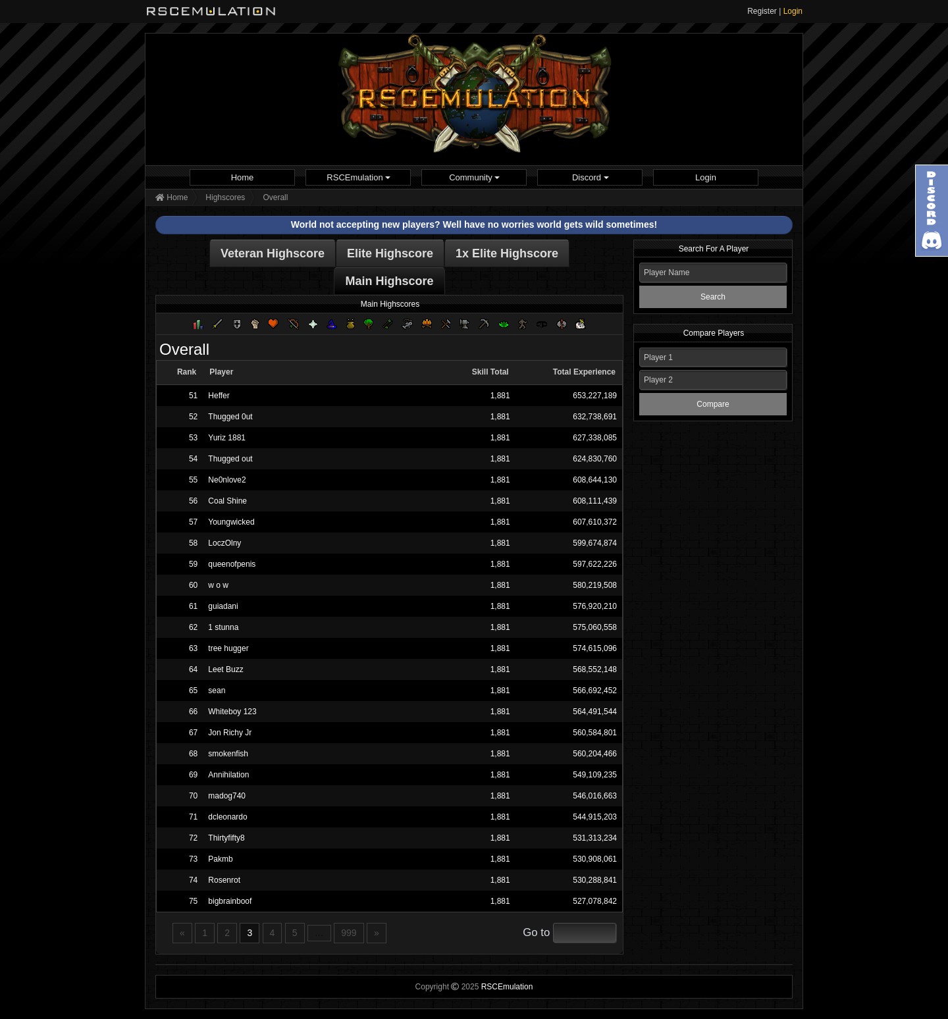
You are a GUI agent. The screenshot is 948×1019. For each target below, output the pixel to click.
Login (793, 11)
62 (193, 627)
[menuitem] (242, 177)
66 (193, 711)
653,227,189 (595, 395)
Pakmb (220, 859)
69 (193, 774)
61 (193, 606)
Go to (536, 932)
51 (193, 395)
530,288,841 (595, 880)
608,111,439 (595, 501)
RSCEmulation (358, 177)
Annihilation (228, 774)
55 (193, 479)
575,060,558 (595, 627)
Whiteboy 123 (232, 711)
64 (193, 669)
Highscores (225, 197)
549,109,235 (595, 774)
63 (193, 648)
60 (193, 585)
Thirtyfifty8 (226, 838)
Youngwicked (231, 522)
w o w (218, 585)
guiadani (223, 606)
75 (193, 901)
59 (193, 564)
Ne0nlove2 (227, 479)
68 (193, 753)
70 (193, 795)
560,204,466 (595, 753)
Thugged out (230, 458)
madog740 (227, 795)
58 (193, 543)
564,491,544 (595, 711)
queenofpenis (231, 564)
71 (193, 817)
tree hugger (228, 648)
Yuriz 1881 (227, 437)
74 (193, 880)
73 (193, 859)
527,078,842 (595, 901)
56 (193, 501)
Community (474, 177)
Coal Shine (227, 501)
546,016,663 (595, 795)
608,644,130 (595, 479)
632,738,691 (595, 416)
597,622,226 (595, 564)
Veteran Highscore (273, 253)
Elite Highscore (390, 253)
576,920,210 (595, 606)
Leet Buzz (225, 669)
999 (348, 933)
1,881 (500, 395)
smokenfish (228, 753)
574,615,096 (595, 648)
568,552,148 (595, 669)
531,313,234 (595, 838)
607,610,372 (595, 522)
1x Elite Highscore (507, 253)
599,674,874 (595, 543)
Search (712, 296)
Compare (713, 404)
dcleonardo (227, 817)
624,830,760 (595, 458)
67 (193, 732)
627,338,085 (595, 437)
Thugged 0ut (230, 416)
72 (193, 838)
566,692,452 (595, 690)
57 (193, 522)
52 (193, 416)
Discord (590, 177)
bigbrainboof (229, 901)
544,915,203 (595, 817)
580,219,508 (595, 585)
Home (242, 177)
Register (762, 11)
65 (193, 690)
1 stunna (223, 627)
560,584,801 (595, 732)
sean (216, 690)
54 (193, 458)
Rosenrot (224, 880)
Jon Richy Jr (229, 732)
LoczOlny (224, 543)
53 (193, 437)
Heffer (218, 395)
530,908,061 (595, 859)
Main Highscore (389, 281)
